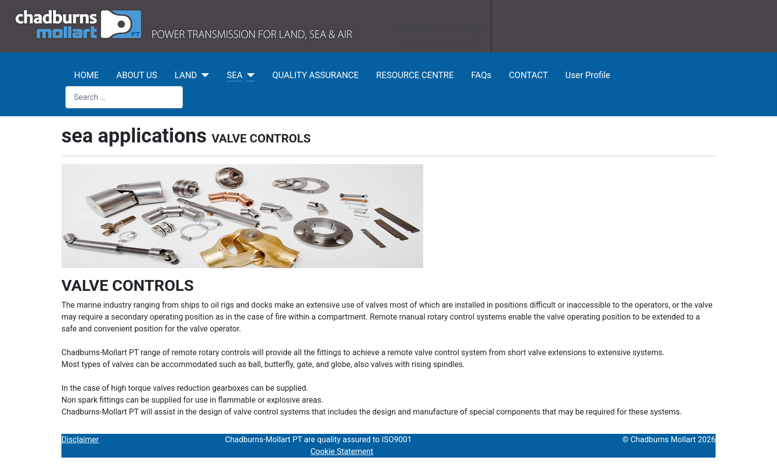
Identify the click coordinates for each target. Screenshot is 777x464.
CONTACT (528, 75)
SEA (235, 75)
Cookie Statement (341, 451)
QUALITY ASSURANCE (315, 75)
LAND (185, 75)
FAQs (481, 75)
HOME (86, 75)
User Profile (587, 75)
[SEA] (248, 75)
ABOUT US (136, 75)
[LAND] (203, 75)
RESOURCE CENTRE (415, 75)
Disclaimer (80, 439)
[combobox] (124, 97)
